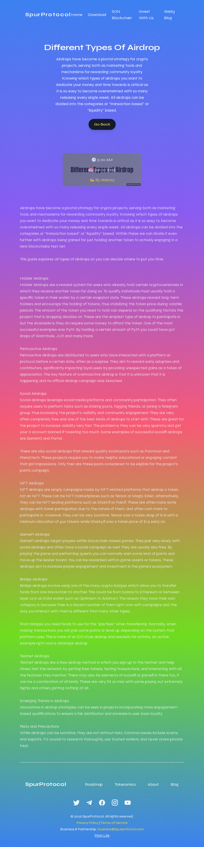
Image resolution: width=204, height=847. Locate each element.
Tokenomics (125, 784)
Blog (175, 784)
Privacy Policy (88, 822)
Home (76, 14)
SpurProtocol (48, 14)
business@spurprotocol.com (121, 829)
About (153, 784)
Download (97, 14)
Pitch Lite (102, 835)
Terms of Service (114, 822)
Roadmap (94, 784)
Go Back (102, 124)
